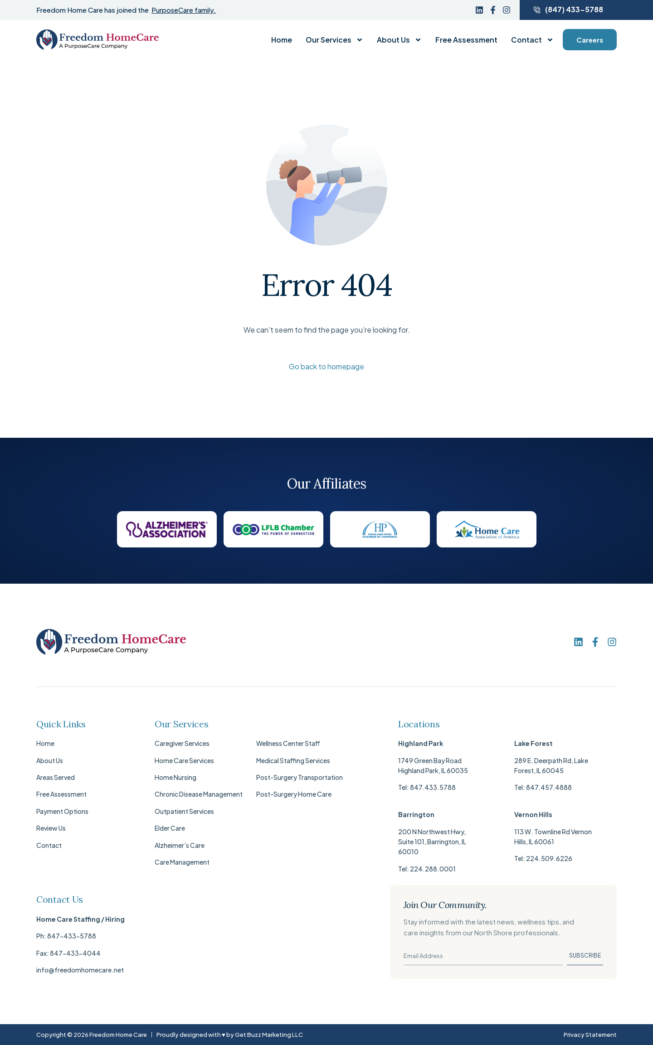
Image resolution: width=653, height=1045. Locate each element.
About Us (399, 39)
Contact (532, 39)
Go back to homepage (326, 366)
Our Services (334, 39)
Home (281, 39)
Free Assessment (466, 39)
